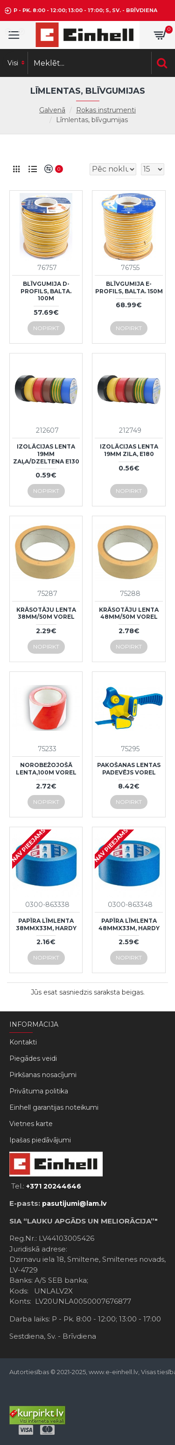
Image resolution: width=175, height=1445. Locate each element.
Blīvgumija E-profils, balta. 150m (129, 287)
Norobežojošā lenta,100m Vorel (46, 768)
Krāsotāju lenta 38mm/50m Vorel (46, 613)
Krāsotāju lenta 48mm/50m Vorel (129, 613)
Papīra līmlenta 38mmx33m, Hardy (46, 924)
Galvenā (52, 110)
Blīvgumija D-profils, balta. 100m (46, 291)
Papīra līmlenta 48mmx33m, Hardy (129, 924)
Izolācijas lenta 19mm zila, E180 (129, 450)
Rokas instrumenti (106, 110)
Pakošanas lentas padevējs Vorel (129, 768)
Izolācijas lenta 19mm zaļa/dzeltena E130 (46, 453)
